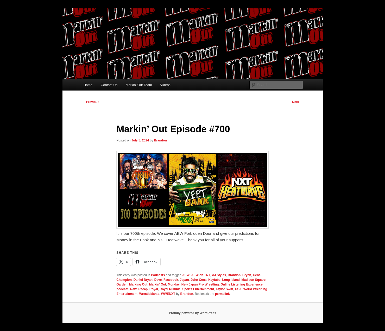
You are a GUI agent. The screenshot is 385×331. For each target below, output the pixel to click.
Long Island (231, 280)
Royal (153, 289)
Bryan (246, 275)
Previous (90, 102)
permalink (222, 294)
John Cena (198, 280)
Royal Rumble (170, 289)
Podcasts (158, 275)
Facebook (170, 280)
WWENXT (168, 294)
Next (297, 102)
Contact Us (109, 85)
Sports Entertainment (198, 289)
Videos (165, 85)
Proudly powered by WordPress (192, 313)
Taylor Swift (224, 289)
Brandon (160, 140)
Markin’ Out (157, 284)
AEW (186, 275)
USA (238, 289)
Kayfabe (214, 280)
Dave (158, 280)
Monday (174, 284)
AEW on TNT (200, 275)
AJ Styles (219, 275)
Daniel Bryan (143, 280)
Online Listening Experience (241, 284)
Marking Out (138, 284)
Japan (184, 280)
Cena (257, 275)
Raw (133, 289)
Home (88, 85)
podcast (122, 289)
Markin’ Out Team (139, 85)
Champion (124, 280)
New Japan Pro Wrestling (200, 284)
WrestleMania (149, 294)
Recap (143, 289)
